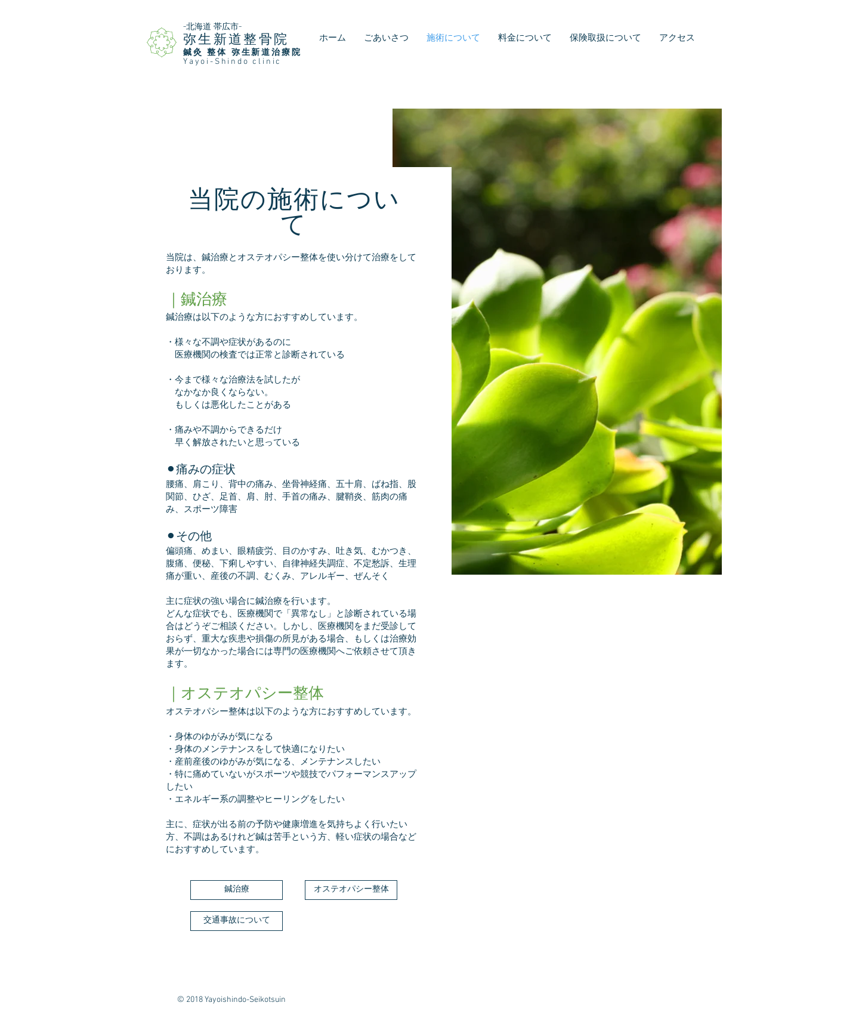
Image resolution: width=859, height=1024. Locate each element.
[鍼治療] (236, 890)
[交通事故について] (236, 921)
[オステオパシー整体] (351, 890)
